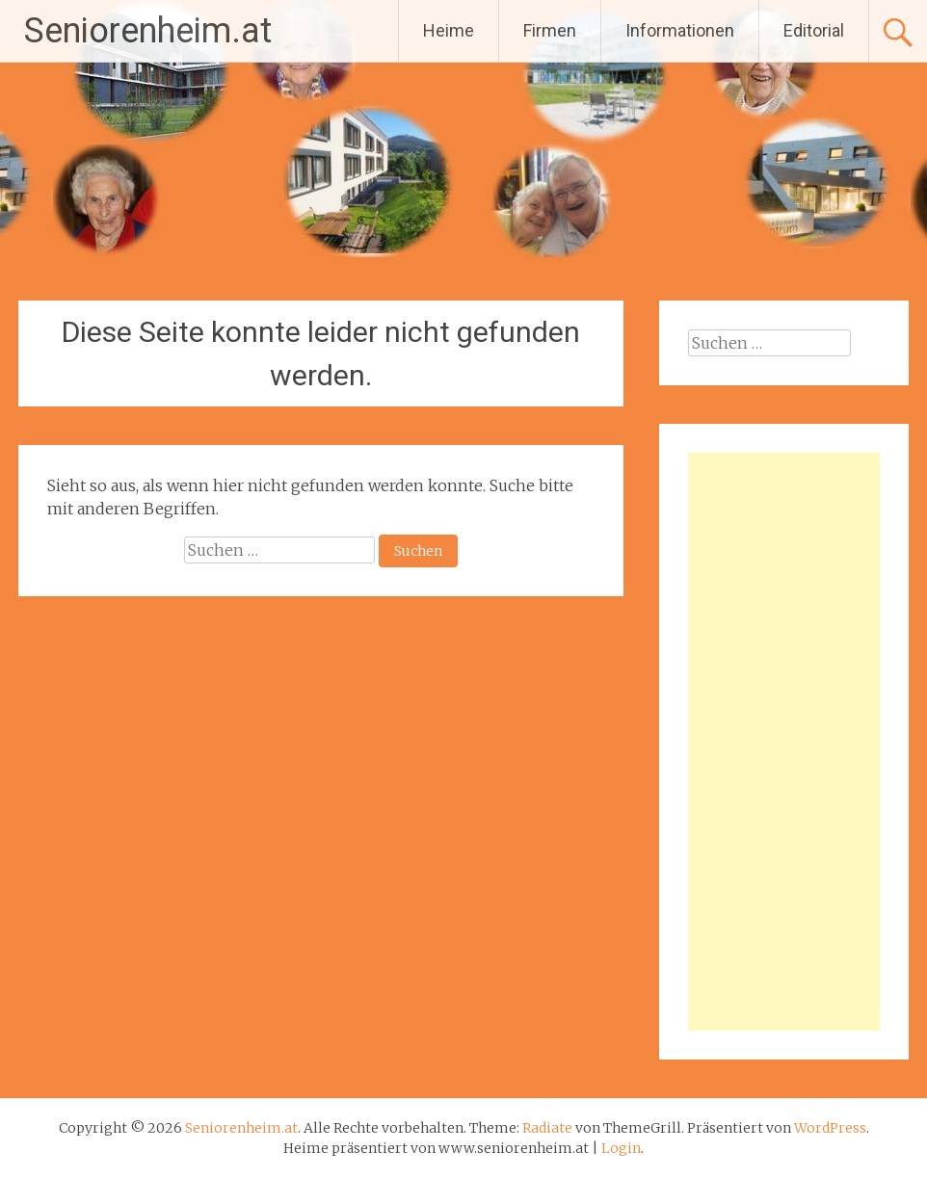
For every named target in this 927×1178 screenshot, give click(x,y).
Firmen (549, 30)
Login (621, 1148)
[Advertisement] (784, 742)
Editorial (813, 30)
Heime (448, 30)
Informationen (679, 30)
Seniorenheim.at (148, 31)
